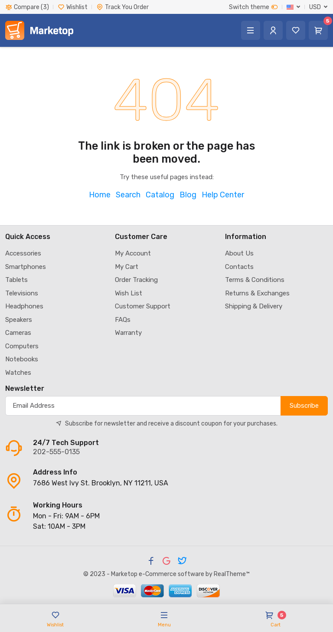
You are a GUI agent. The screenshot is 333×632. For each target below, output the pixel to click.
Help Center (223, 195)
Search (128, 195)
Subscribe (304, 405)
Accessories (23, 253)
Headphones (24, 306)
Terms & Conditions (254, 280)
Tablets (16, 280)
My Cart (126, 267)
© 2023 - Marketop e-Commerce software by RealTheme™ (166, 574)
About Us (239, 253)
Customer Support (142, 306)
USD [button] (315, 7)
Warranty (128, 333)
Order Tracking (136, 280)
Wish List (128, 293)
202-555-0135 (56, 452)
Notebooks (21, 359)
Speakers (18, 320)
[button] (293, 7)
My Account (133, 253)
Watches (18, 373)
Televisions (21, 293)
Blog (188, 195)
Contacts (239, 267)
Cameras (18, 333)
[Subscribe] (143, 406)
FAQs (123, 320)
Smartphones (25, 267)
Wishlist (73, 7)
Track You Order (122, 7)
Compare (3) (27, 7)
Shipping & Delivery (253, 306)
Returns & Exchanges (257, 293)
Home (100, 195)
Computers (22, 346)
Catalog (160, 195)
